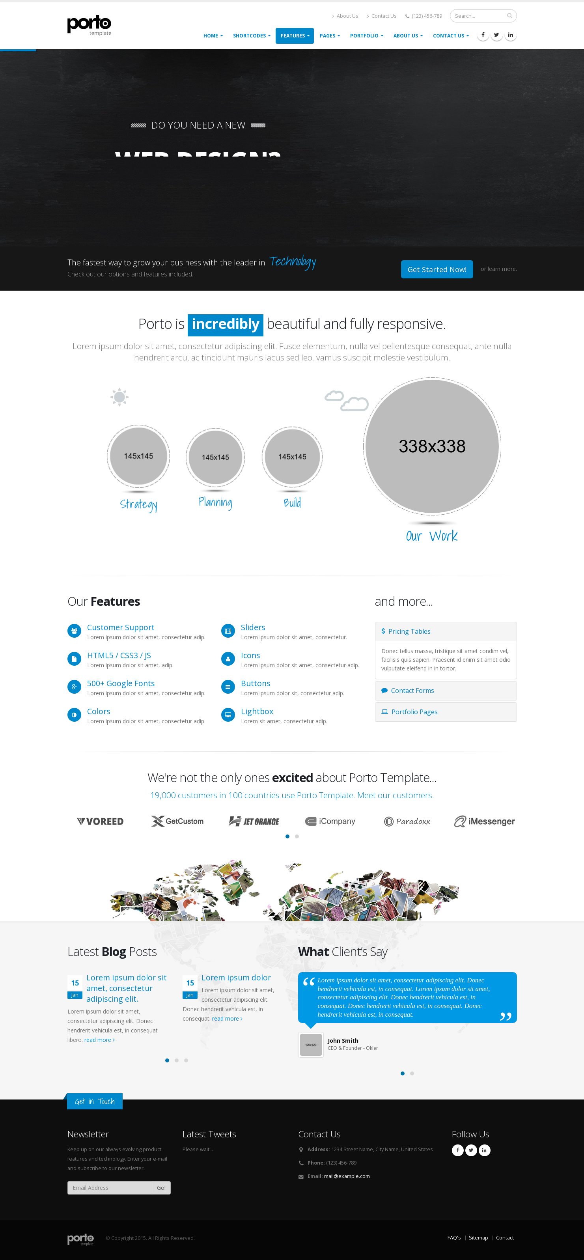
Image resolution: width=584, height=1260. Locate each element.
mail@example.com (347, 1176)
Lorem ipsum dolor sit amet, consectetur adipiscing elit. (126, 988)
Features (293, 35)
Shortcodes (249, 35)
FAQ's (454, 1237)
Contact (505, 1237)
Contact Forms (407, 690)
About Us (345, 16)
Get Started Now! (437, 269)
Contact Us (382, 16)
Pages (327, 35)
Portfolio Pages (409, 711)
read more (99, 1039)
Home (210, 35)
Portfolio (364, 35)
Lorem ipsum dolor (236, 977)
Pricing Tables (406, 631)
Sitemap (478, 1237)
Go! (161, 1187)
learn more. (502, 269)
